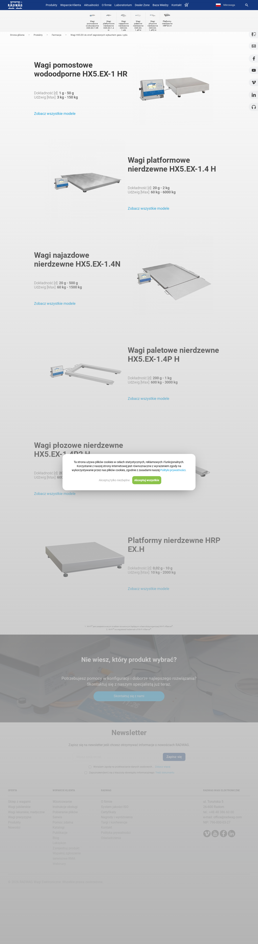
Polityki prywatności (172, 470)
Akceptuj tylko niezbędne (114, 480)
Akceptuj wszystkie (146, 480)
